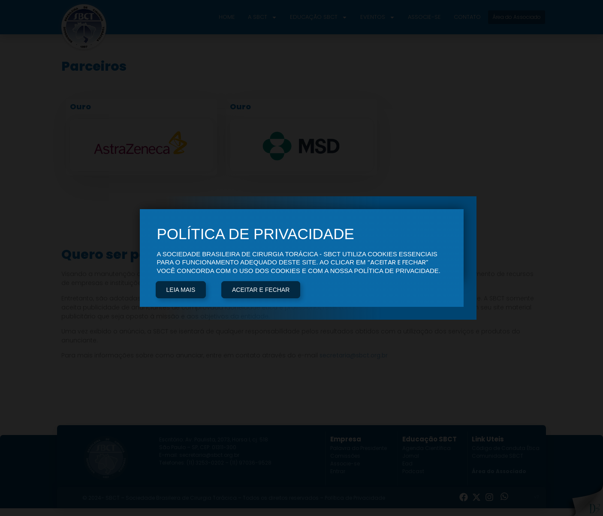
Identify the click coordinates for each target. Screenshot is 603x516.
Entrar (337, 471)
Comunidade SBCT (497, 455)
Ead (407, 463)
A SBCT (262, 17)
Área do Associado (499, 471)
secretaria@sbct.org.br (354, 355)
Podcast (413, 471)
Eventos (377, 17)
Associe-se (424, 17)
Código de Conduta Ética (506, 448)
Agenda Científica (426, 448)
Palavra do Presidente (358, 448)
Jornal (410, 455)
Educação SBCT (318, 17)
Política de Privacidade (355, 497)
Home (227, 17)
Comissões (345, 455)
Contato (467, 17)
